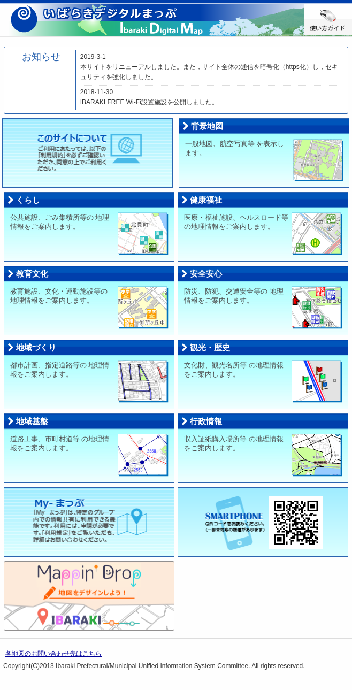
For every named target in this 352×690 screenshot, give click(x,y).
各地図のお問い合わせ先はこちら (53, 653)
